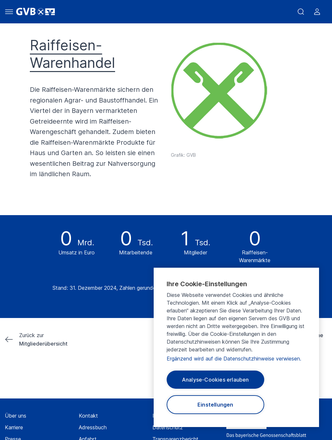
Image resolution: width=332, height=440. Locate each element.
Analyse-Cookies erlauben (215, 379)
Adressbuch (93, 427)
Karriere (14, 427)
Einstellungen (215, 404)
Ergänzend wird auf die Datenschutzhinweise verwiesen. (234, 358)
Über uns (15, 415)
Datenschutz (167, 427)
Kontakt (88, 415)
